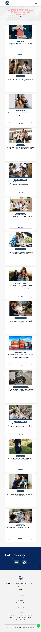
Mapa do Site (20, 607)
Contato (20, 604)
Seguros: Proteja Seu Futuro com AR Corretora (22, 18)
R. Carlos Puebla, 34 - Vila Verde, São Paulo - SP (20, 615)
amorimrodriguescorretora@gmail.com (20, 617)
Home (8, 18)
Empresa (20, 600)
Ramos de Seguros (20, 602)
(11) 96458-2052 (20, 619)
